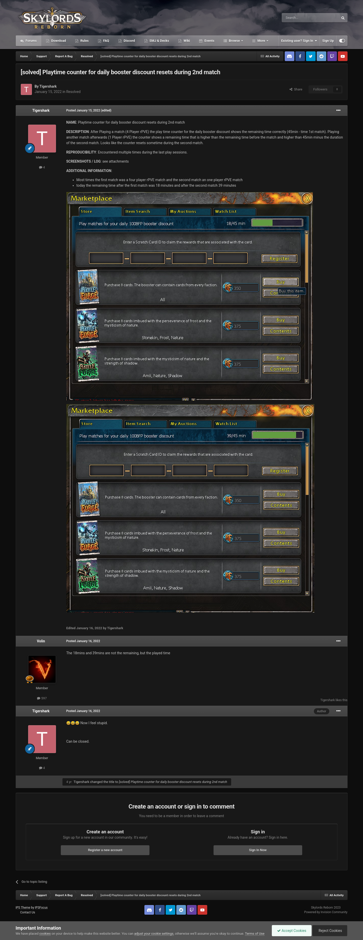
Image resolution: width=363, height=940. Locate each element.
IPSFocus (41, 907)
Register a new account (105, 850)
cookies (45, 933)
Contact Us (27, 912)
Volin (41, 641)
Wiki (186, 41)
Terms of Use (254, 933)
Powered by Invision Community (326, 912)
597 (42, 698)
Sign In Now (257, 850)
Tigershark (48, 86)
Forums (31, 41)
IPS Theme (23, 907)
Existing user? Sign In (299, 40)
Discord (129, 41)
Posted (83, 110)
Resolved (73, 92)
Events (209, 41)
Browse (234, 41)
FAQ (105, 41)
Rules (84, 41)
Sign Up (328, 41)
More (261, 41)
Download (58, 41)
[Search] (298, 17)
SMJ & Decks (159, 41)
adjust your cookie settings (154, 933)
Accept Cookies (291, 931)
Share (296, 89)
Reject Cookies (330, 931)
